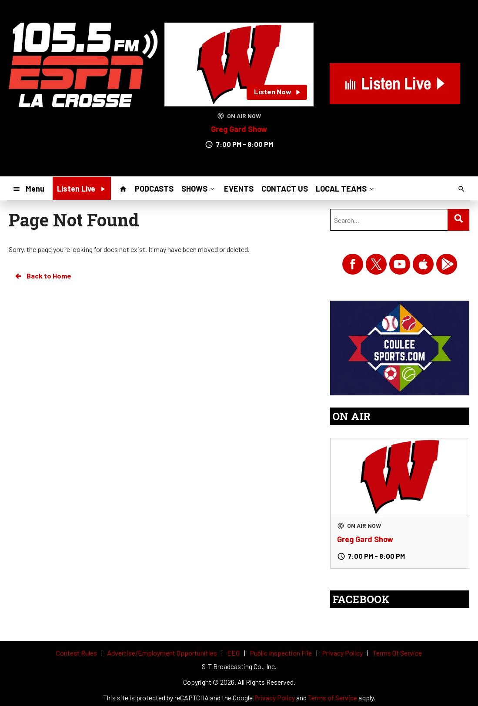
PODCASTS (154, 188)
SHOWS (198, 188)
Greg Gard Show (239, 129)
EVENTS (239, 188)
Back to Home (42, 276)
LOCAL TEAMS (345, 188)
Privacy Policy (274, 697)
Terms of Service (332, 697)
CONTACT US (284, 188)
